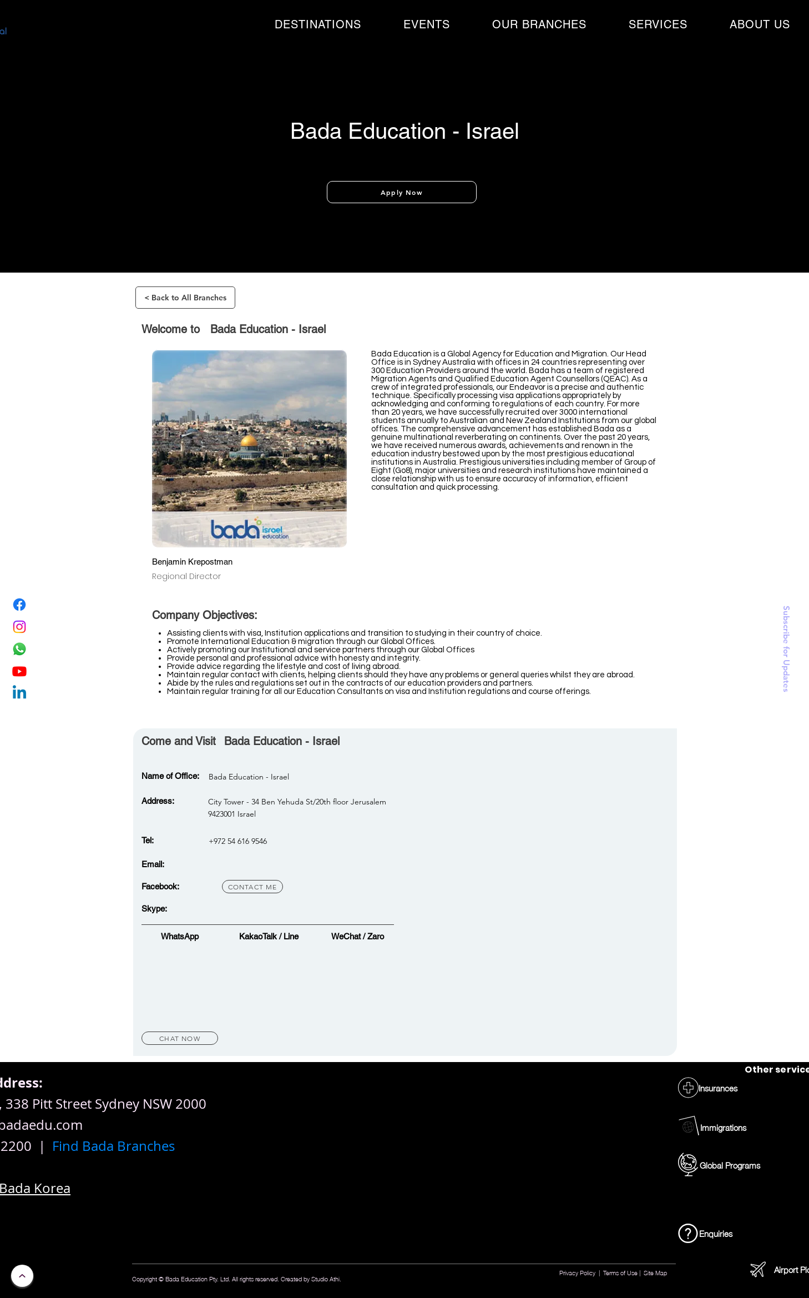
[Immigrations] (723, 1127)
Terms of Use (620, 1272)
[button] (318, 24)
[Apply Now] (402, 192)
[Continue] (22, 1276)
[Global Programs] (730, 1165)
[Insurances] (718, 1087)
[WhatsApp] (19, 649)
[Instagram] (19, 626)
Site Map (655, 1272)
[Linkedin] (19, 693)
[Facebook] (19, 604)
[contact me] (252, 886)
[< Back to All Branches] (185, 297)
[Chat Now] (179, 1038)
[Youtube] (19, 671)
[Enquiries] (715, 1233)
